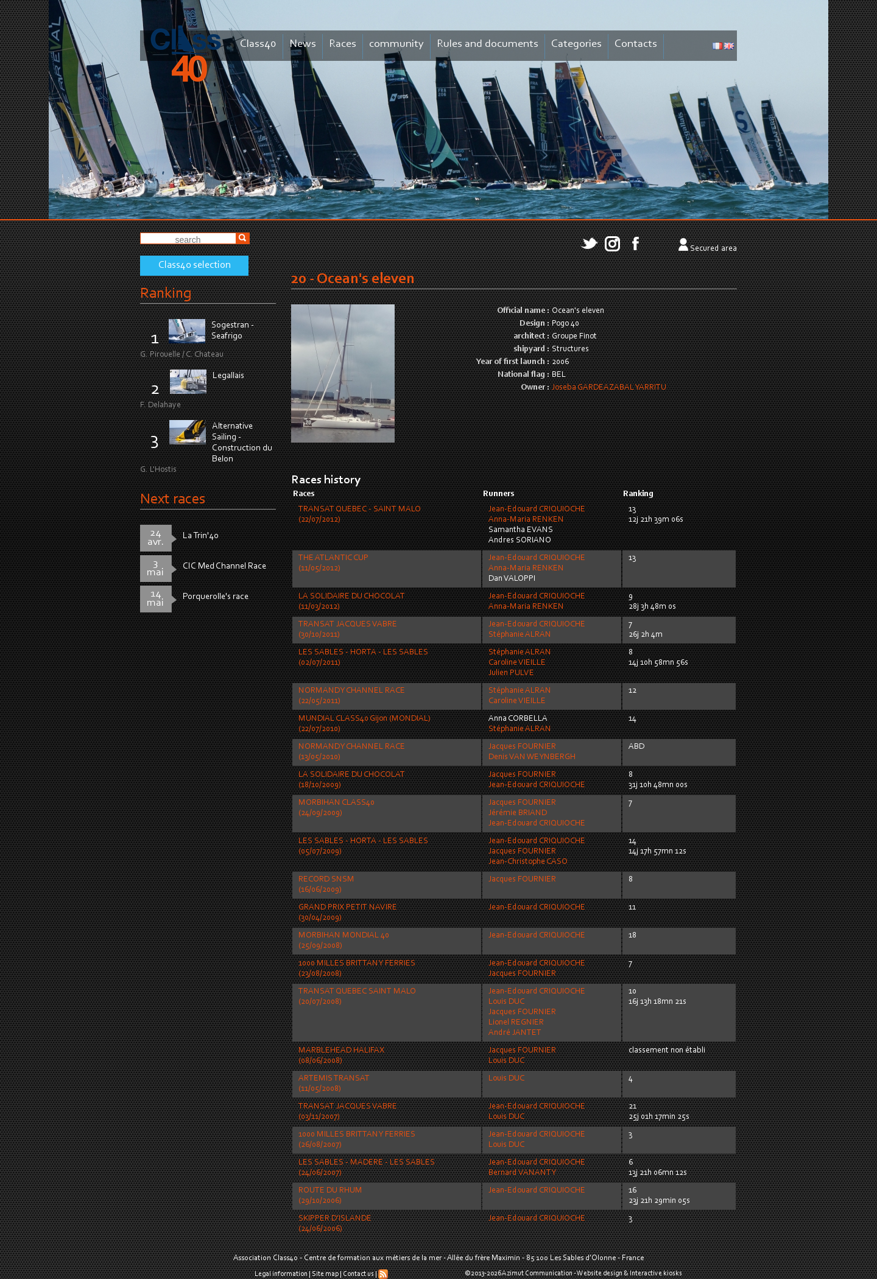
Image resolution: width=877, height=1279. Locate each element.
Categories (576, 44)
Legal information (281, 1274)
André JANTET (514, 1033)
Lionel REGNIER (516, 1022)
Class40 (258, 44)
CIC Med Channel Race (224, 566)
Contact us (358, 1274)
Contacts (636, 44)
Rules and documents (487, 44)
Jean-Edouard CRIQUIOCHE (536, 509)
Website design (599, 1273)
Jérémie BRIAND (517, 813)
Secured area (713, 249)
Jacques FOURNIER (522, 747)
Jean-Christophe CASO (528, 862)
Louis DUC (506, 1002)
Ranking (165, 293)
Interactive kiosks (656, 1273)
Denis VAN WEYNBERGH (532, 757)
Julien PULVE (511, 673)
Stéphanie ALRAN (519, 635)
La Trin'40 (201, 536)
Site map (325, 1274)
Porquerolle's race (215, 596)
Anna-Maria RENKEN (526, 520)
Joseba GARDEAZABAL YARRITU (609, 388)
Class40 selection (194, 265)
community (396, 44)
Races (342, 44)
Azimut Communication (537, 1273)
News (302, 44)
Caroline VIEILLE (517, 663)
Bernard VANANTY (522, 1173)
